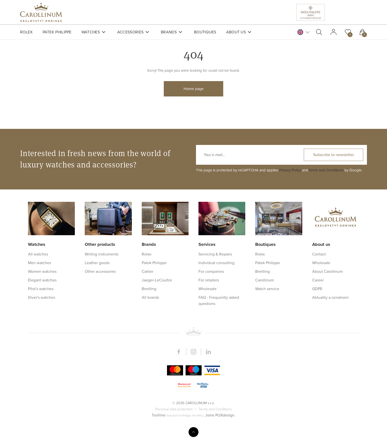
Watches (91, 32)
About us (236, 32)
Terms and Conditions (325, 330)
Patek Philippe (57, 32)
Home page (194, 99)
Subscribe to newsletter (333, 315)
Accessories (130, 32)
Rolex (26, 32)
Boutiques (205, 32)
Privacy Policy (290, 330)
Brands (169, 32)
